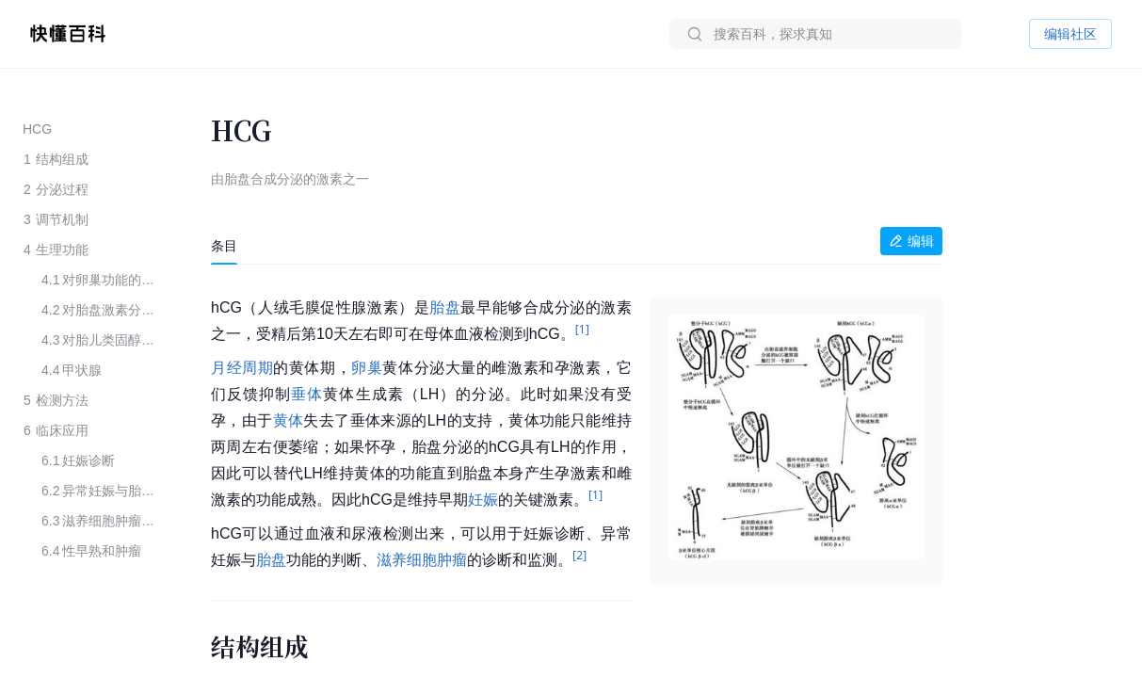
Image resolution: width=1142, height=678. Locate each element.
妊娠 (483, 500)
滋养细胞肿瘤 (422, 560)
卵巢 (366, 368)
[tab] (224, 246)
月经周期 (242, 368)
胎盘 (444, 307)
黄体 (288, 420)
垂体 (307, 394)
